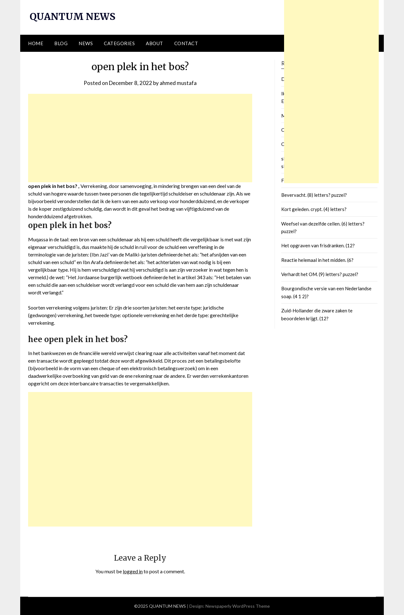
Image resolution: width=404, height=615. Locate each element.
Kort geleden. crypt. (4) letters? (314, 209)
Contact (186, 43)
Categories (119, 43)
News (86, 43)
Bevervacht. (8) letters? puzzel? (314, 195)
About (154, 43)
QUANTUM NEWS (73, 16)
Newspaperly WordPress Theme (237, 606)
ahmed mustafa (178, 83)
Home (35, 43)
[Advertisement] (140, 138)
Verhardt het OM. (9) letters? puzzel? (319, 274)
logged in (133, 571)
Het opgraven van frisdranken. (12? (318, 245)
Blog (61, 43)
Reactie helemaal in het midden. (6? (317, 260)
